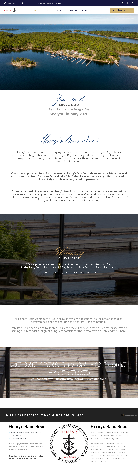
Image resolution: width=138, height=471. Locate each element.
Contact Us (87, 10)
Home (37, 10)
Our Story (60, 10)
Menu (47, 10)
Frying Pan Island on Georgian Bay (69, 109)
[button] (122, 3)
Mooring (73, 10)
